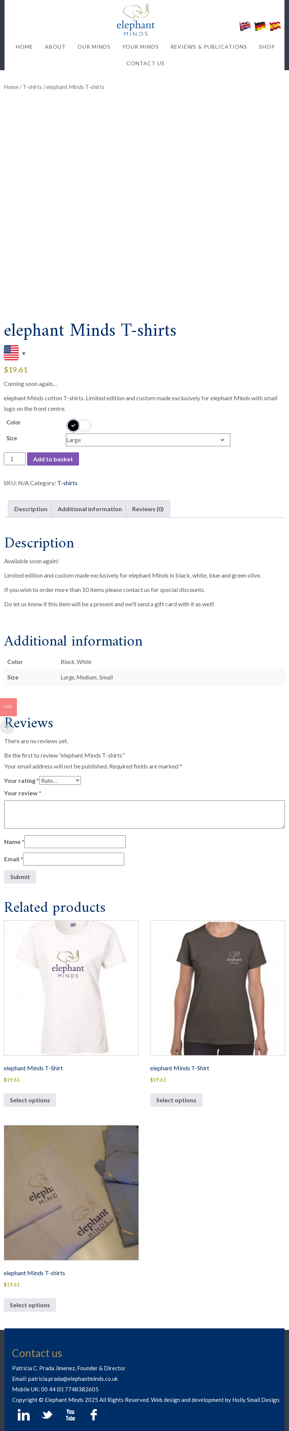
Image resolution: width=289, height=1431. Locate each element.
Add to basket (53, 459)
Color (13, 422)
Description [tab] (30, 508)
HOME (24, 46)
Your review (22, 792)
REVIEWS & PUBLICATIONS (208, 46)
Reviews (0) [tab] (148, 508)
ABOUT (55, 46)
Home (11, 86)
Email (13, 858)
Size (11, 438)
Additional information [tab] (90, 508)
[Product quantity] (15, 458)
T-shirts (32, 86)
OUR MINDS (94, 46)
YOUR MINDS (140, 46)
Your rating (21, 780)
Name (14, 841)
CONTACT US (145, 63)
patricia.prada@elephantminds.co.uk (73, 1378)
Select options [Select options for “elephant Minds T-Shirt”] (30, 1100)
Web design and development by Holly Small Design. (215, 1399)
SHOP (267, 46)
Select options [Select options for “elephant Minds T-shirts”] (30, 1304)
